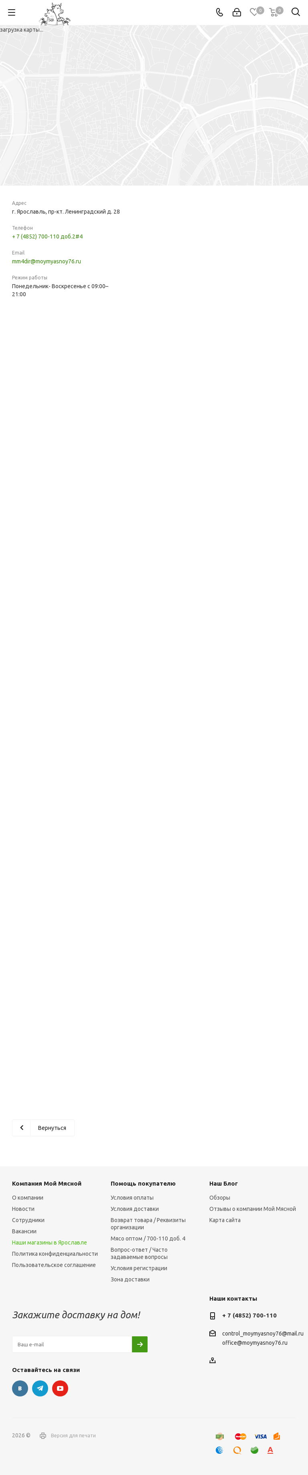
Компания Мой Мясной (46, 1183)
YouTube (60, 1388)
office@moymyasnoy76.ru (255, 1343)
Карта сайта (225, 1220)
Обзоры (219, 1197)
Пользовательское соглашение (54, 1265)
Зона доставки (130, 1279)
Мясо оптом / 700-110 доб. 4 (148, 1238)
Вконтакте (20, 1388)
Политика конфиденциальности (55, 1254)
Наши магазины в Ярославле (49, 1242)
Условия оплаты (132, 1197)
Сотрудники (28, 1220)
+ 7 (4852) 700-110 (249, 1315)
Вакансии (24, 1231)
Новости (23, 1209)
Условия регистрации (139, 1268)
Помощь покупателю (143, 1183)
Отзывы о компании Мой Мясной (252, 1209)
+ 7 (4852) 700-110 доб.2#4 (47, 236)
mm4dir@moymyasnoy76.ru (46, 261)
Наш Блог (223, 1183)
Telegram (40, 1388)
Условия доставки (135, 1209)
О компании (27, 1197)
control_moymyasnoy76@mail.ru (263, 1333)
